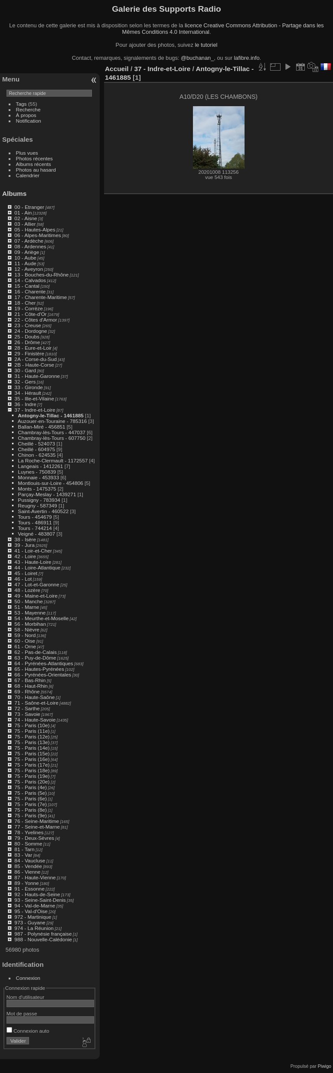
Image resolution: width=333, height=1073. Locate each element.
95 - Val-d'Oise (31, 911)
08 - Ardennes (30, 246)
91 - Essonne (29, 888)
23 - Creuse (27, 325)
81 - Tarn (24, 849)
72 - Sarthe (26, 708)
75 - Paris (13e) (31, 742)
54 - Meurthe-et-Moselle (41, 618)
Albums (14, 193)
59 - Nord (25, 635)
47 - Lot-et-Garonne (36, 584)
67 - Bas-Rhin (30, 680)
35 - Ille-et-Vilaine (34, 398)
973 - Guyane (29, 922)
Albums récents (33, 164)
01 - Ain (23, 212)
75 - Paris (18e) (31, 770)
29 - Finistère (29, 353)
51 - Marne (26, 607)
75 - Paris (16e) (31, 759)
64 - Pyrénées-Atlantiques (43, 663)
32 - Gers (25, 381)
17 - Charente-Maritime (40, 297)
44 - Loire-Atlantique (37, 567)
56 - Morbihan (30, 624)
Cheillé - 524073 (36, 443)
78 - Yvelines (28, 832)
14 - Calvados (30, 280)
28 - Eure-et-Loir (33, 348)
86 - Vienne (27, 872)
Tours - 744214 (35, 528)
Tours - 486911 (35, 522)
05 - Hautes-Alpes (34, 229)
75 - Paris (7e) (30, 804)
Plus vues (27, 153)
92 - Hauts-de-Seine (37, 894)
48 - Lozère (27, 590)
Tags (21, 104)
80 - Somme (28, 843)
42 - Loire (25, 556)
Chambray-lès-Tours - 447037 (51, 432)
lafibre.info (247, 58)
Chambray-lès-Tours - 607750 (51, 438)
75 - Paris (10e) (31, 725)
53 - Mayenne (30, 612)
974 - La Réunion (33, 928)
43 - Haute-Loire (32, 562)
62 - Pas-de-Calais (35, 652)
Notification (28, 121)
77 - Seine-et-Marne (37, 826)
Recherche (28, 109)
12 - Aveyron (28, 269)
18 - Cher (25, 303)
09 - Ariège (26, 252)
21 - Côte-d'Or (30, 314)
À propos (26, 115)
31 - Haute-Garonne (37, 376)
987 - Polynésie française (43, 933)
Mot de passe (22, 1013)
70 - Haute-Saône (34, 697)
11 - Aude (25, 263)
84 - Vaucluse (29, 860)
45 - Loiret (25, 573)
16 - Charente (30, 291)
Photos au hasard (36, 169)
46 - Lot (23, 579)
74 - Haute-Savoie (35, 719)
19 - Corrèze (28, 308)
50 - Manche (28, 601)
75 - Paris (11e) (31, 731)
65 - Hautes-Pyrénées (39, 669)
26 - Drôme (27, 342)
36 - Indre (25, 404)
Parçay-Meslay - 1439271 (47, 494)
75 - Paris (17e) (31, 764)
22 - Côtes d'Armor (35, 319)
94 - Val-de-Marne (34, 905)
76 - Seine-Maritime (36, 821)
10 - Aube (25, 257)
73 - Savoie (27, 714)
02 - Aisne (25, 218)
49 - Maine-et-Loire (35, 595)
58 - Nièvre (26, 629)
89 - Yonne (26, 883)
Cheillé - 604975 (36, 449)
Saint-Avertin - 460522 (43, 511)
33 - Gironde (28, 387)
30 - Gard (25, 370)
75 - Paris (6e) (30, 798)
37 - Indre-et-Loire (34, 410)
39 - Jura (24, 545)
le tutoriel (206, 45)
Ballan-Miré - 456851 (41, 426)
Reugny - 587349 (37, 505)
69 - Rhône (26, 691)
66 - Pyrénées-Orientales (42, 674)
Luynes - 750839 (37, 472)
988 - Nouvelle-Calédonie (43, 939)
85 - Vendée (28, 866)
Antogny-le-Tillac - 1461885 (50, 415)
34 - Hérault (27, 393)
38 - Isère (25, 539)
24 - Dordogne (30, 331)
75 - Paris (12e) (31, 736)
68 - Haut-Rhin (31, 686)
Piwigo (324, 1066)
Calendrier (27, 175)
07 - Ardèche (28, 241)
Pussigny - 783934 (39, 500)
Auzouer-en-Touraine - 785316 (52, 421)
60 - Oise (24, 641)
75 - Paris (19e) (31, 776)
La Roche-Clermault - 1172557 (53, 460)
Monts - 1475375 (37, 488)
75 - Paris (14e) (31, 748)
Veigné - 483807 (36, 533)
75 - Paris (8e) (30, 810)
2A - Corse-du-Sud (35, 359)
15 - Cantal (26, 286)
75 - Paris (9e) (30, 815)
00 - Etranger (29, 207)
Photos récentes (34, 158)
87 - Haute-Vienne (35, 877)
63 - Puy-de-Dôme (35, 657)
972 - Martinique (32, 917)
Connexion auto (28, 1031)
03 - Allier (25, 224)
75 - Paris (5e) (30, 793)
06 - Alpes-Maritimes (37, 235)
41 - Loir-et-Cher (33, 550)
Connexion (28, 978)
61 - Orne (25, 646)
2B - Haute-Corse (34, 364)
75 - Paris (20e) (31, 781)
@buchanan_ (197, 58)
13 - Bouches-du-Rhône (41, 274)
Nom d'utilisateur (25, 997)
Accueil (117, 68)
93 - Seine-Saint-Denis (39, 900)
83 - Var (23, 855)
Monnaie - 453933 (38, 477)
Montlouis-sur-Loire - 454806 (50, 483)
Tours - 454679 (35, 517)
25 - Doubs (26, 336)
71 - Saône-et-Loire (36, 703)
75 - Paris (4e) (30, 787)
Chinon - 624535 (37, 455)
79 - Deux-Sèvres (34, 838)
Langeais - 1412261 (40, 466)
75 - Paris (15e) (31, 753)
